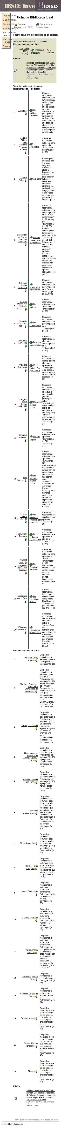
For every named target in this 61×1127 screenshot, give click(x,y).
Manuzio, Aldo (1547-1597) (22, 323)
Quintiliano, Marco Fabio (22, 597)
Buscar (6, 46)
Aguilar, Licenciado (29, 725)
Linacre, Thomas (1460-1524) (22, 516)
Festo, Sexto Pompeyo (21, 535)
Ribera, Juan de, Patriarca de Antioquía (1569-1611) (30, 757)
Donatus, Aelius (27, 1018)
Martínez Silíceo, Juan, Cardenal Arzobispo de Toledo (23, 144)
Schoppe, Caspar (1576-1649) (22, 285)
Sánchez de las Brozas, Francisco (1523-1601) (22, 238)
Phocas (31, 1071)
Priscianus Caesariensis (21, 628)
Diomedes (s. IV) (27, 843)
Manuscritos (6, 28)
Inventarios (6, 15)
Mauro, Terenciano (30, 891)
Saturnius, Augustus (23, 436)
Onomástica (6, 19)
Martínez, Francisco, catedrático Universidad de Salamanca (29, 688)
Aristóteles (22, 111)
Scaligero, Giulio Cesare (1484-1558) (22, 402)
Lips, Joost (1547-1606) (24, 51)
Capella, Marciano (30, 918)
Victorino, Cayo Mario (22, 366)
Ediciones (6, 24)
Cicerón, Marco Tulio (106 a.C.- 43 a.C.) (22, 305)
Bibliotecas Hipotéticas (6, 40)
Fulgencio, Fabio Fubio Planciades (22, 567)
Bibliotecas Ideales (6, 33)
